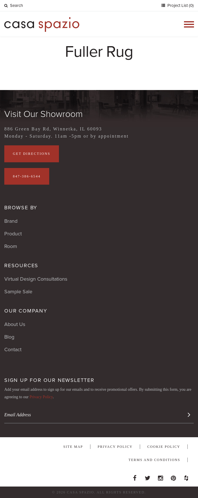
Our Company (25, 311)
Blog (9, 337)
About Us (14, 324)
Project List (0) (180, 5)
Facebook (134, 476)
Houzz (186, 476)
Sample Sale (18, 291)
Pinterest (173, 476)
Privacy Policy (41, 397)
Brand (10, 221)
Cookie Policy (163, 447)
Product (13, 234)
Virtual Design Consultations (35, 279)
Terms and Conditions (154, 460)
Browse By (20, 207)
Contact (12, 349)
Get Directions (31, 154)
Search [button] (13, 5)
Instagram (160, 476)
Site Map (73, 447)
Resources (21, 265)
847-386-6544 (27, 176)
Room (10, 246)
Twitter (147, 476)
